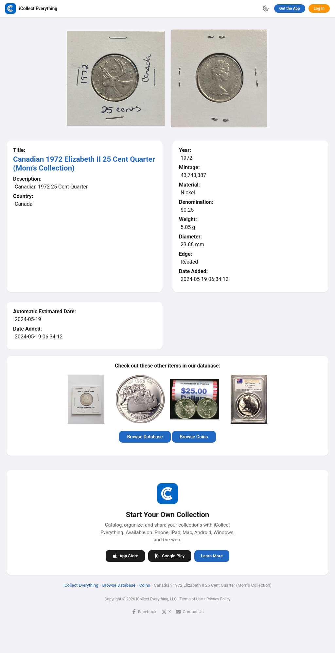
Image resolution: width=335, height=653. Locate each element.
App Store (125, 556)
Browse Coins (194, 436)
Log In (319, 8)
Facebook (144, 611)
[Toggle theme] (265, 8)
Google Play (170, 556)
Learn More (211, 555)
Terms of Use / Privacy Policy (205, 599)
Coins (144, 585)
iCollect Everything (80, 585)
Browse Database (145, 436)
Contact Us (189, 611)
